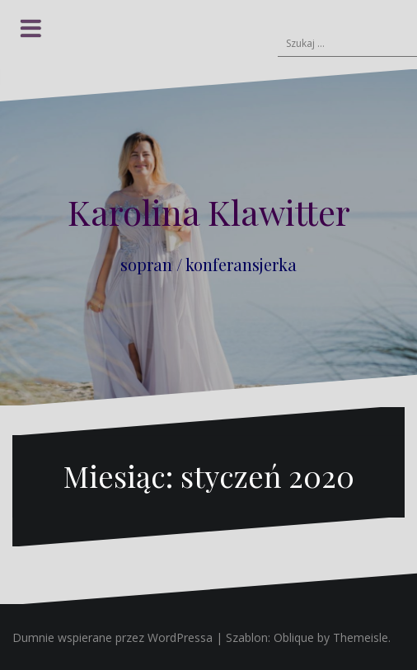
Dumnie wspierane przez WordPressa (112, 637)
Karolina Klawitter (209, 212)
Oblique (294, 637)
